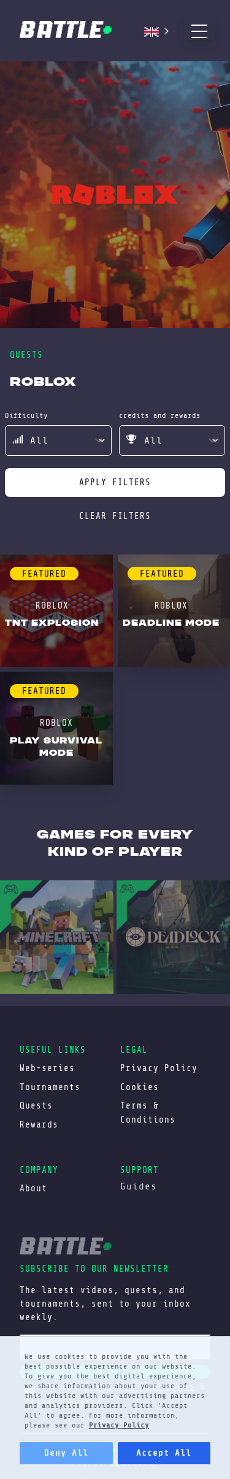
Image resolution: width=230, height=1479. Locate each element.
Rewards (39, 1124)
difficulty (26, 415)
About (33, 1188)
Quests (36, 1105)
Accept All (163, 1453)
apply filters (115, 482)
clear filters (115, 516)
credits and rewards (160, 415)
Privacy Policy (119, 1425)
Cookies (139, 1087)
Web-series (47, 1068)
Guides (138, 1186)
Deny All (66, 1453)
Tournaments (50, 1087)
